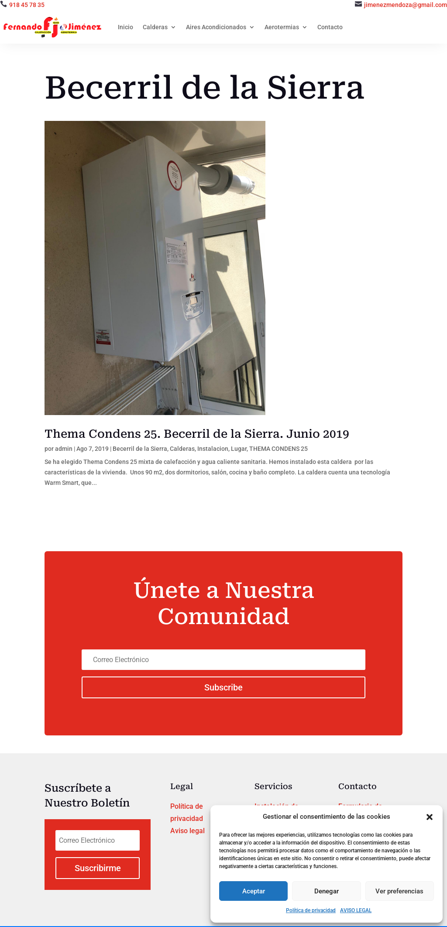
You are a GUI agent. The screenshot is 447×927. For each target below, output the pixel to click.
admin (63, 448)
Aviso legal (187, 831)
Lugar (239, 448)
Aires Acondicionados (216, 27)
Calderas (155, 27)
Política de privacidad (311, 910)
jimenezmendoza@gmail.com (405, 4)
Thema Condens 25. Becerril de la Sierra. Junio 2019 (197, 433)
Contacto (330, 27)
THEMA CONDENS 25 (278, 448)
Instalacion (212, 448)
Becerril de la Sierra (140, 448)
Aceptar (253, 891)
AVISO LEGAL (355, 910)
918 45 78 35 (27, 4)
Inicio (125, 27)
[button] (429, 817)
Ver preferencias (399, 891)
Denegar (326, 891)
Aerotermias (282, 27)
